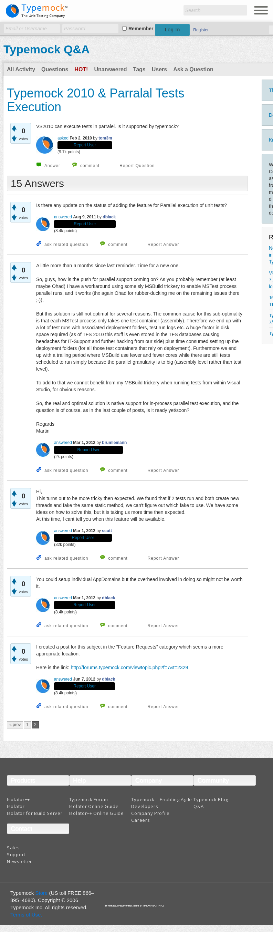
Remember (140, 28)
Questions (54, 69)
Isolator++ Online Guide (96, 813)
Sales (13, 848)
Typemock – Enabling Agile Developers (161, 802)
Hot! (81, 69)
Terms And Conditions (130, 906)
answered (63, 217)
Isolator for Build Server (35, 813)
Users (159, 69)
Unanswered (110, 69)
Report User (85, 145)
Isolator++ (18, 799)
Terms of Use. (26, 915)
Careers (140, 820)
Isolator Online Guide (94, 806)
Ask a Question (193, 69)
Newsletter (19, 861)
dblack (109, 217)
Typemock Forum (88, 799)
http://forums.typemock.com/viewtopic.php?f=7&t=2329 (129, 667)
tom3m (105, 138)
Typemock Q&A (46, 49)
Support (16, 854)
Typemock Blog (210, 799)
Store (41, 893)
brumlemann (114, 442)
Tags (139, 69)
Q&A (198, 806)
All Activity (21, 69)
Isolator (16, 806)
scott (107, 530)
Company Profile (150, 813)
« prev (15, 724)
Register (201, 30)
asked (63, 138)
